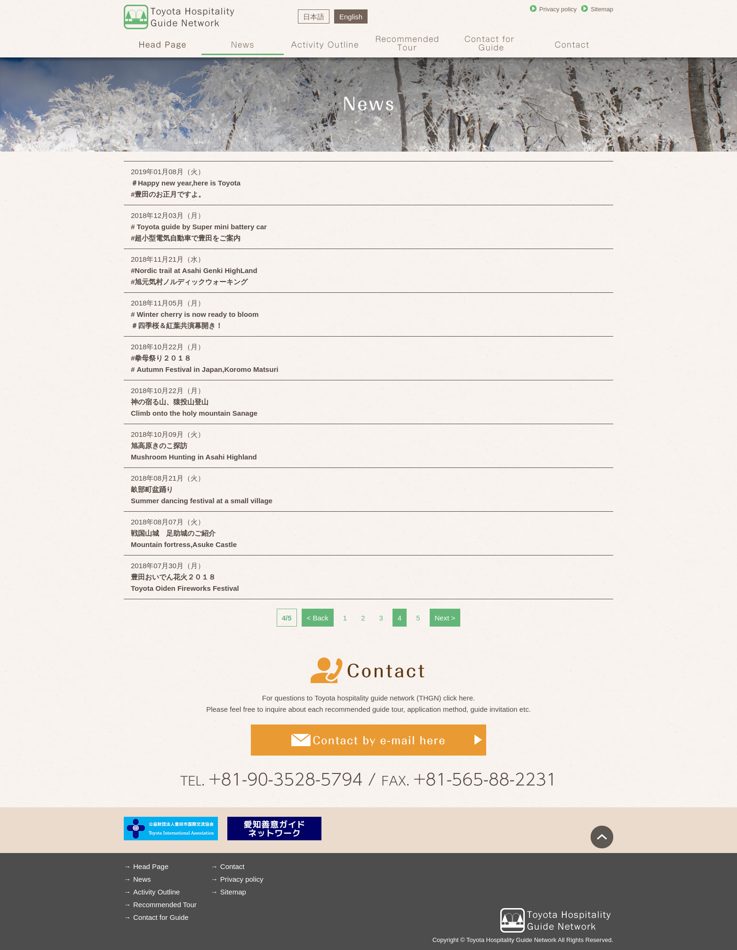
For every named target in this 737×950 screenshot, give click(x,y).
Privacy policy (558, 9)
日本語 (313, 17)
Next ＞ (445, 618)
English (350, 17)
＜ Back (318, 618)
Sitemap (602, 9)
